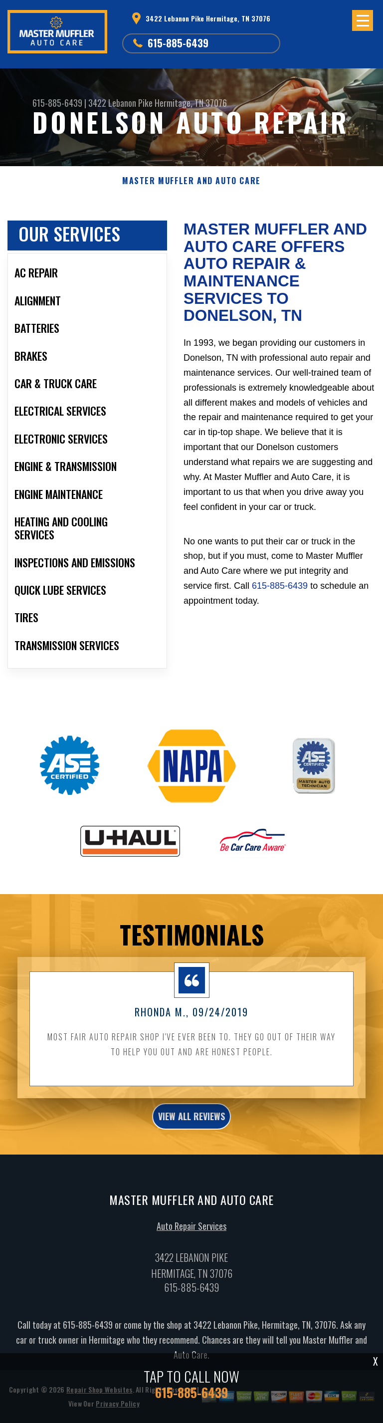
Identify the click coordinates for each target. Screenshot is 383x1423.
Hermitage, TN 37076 (191, 102)
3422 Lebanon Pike (120, 102)
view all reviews (191, 1126)
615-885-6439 (178, 42)
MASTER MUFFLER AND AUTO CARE (191, 181)
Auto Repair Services (191, 1235)
